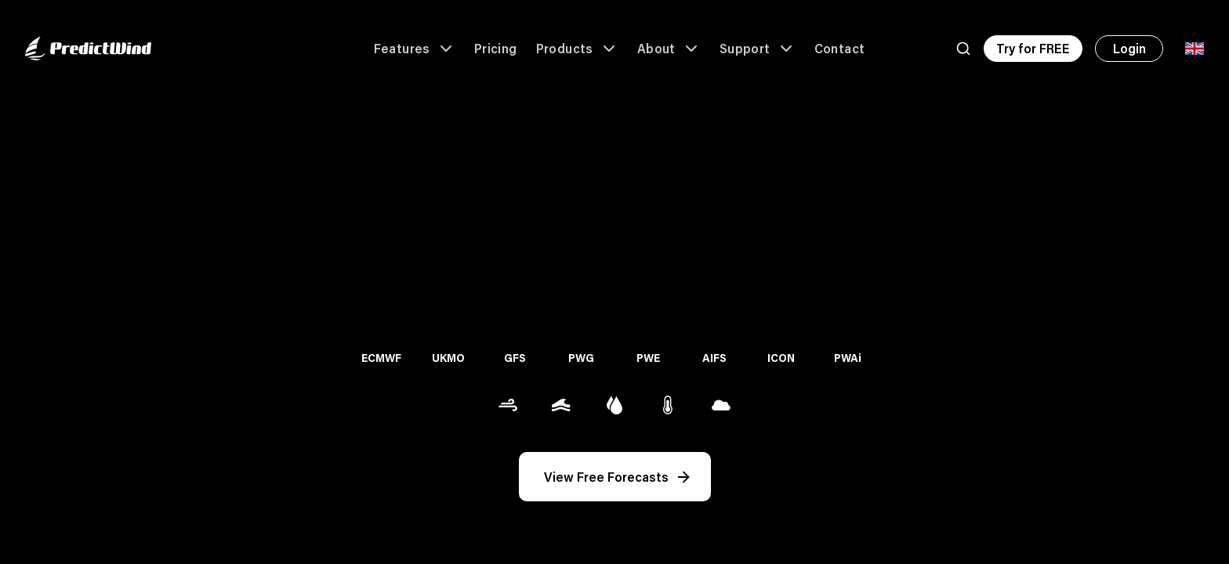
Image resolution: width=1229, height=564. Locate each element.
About (669, 48)
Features (414, 48)
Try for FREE (1033, 48)
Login (1129, 48)
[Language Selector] (1194, 48)
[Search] (963, 48)
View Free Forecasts (618, 477)
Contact (839, 48)
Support (758, 48)
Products (577, 48)
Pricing (495, 48)
